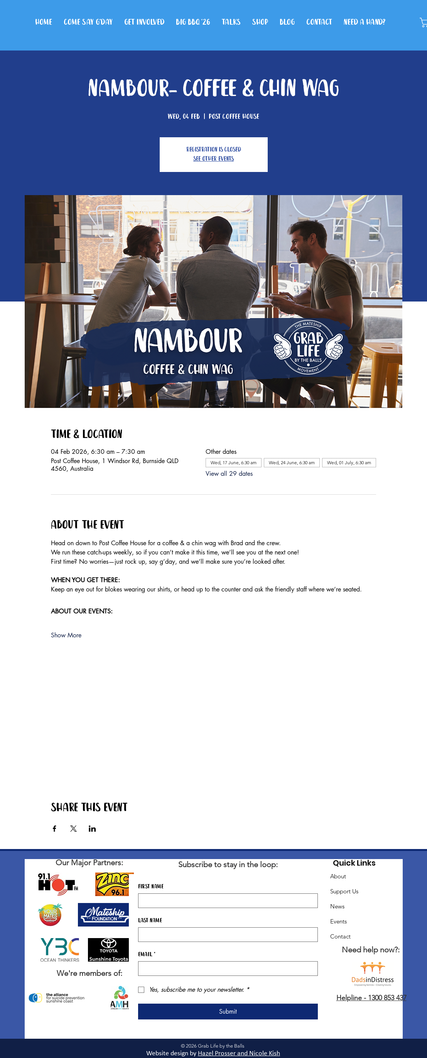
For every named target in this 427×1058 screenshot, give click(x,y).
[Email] (225, 968)
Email (146, 954)
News (337, 906)
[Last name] (225, 935)
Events (338, 921)
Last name (150, 920)
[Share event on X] (73, 829)
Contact (340, 936)
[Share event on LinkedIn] (92, 829)
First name (151, 886)
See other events (213, 159)
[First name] (225, 901)
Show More (66, 635)
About (338, 876)
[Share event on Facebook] (54, 829)
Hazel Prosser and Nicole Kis (237, 1053)
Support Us (344, 891)
